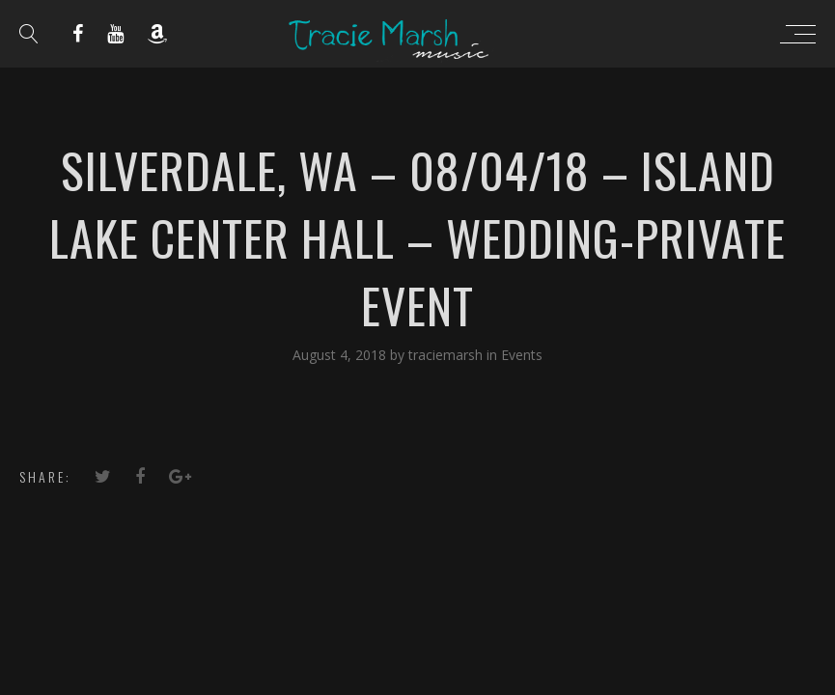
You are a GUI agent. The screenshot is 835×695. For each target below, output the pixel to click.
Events (522, 355)
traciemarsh (447, 355)
